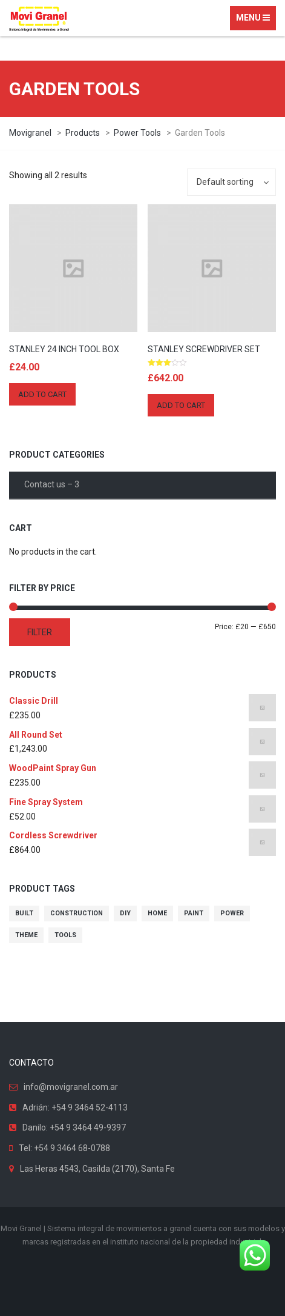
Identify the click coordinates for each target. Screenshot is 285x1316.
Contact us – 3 (51, 484)
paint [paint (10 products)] (193, 913)
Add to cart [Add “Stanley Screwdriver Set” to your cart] (181, 405)
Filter (39, 632)
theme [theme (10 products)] (26, 935)
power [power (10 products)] (232, 913)
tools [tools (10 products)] (65, 935)
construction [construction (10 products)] (76, 913)
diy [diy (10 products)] (125, 913)
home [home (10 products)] (157, 913)
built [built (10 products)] (24, 913)
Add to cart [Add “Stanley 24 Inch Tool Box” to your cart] (42, 394)
